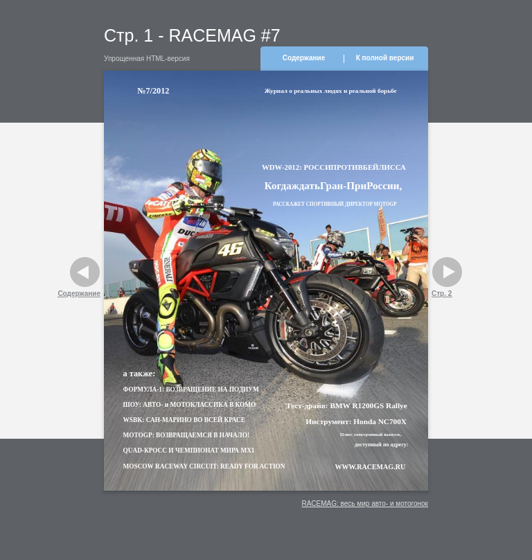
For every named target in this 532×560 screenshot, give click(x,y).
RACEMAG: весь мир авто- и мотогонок (364, 503)
